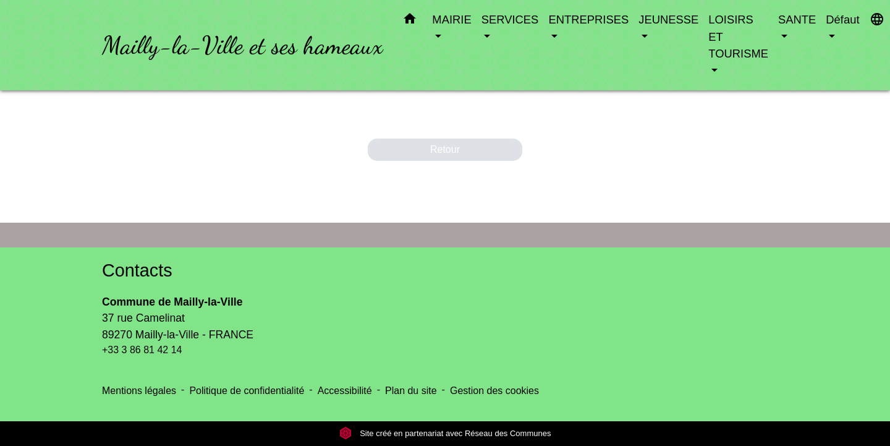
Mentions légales (139, 390)
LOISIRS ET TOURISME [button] (738, 36)
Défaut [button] (842, 19)
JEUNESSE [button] (668, 19)
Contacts (137, 270)
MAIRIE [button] (451, 19)
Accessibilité (345, 390)
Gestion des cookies (494, 390)
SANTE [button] (797, 19)
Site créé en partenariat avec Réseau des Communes (445, 433)
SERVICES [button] (510, 19)
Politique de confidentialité (246, 390)
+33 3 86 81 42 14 (142, 350)
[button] (409, 21)
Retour (445, 149)
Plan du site (411, 390)
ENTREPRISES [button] (588, 19)
